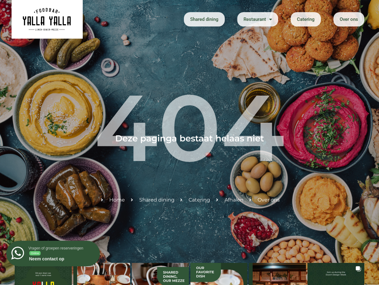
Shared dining (204, 19)
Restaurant (258, 19)
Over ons (349, 19)
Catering (306, 19)
